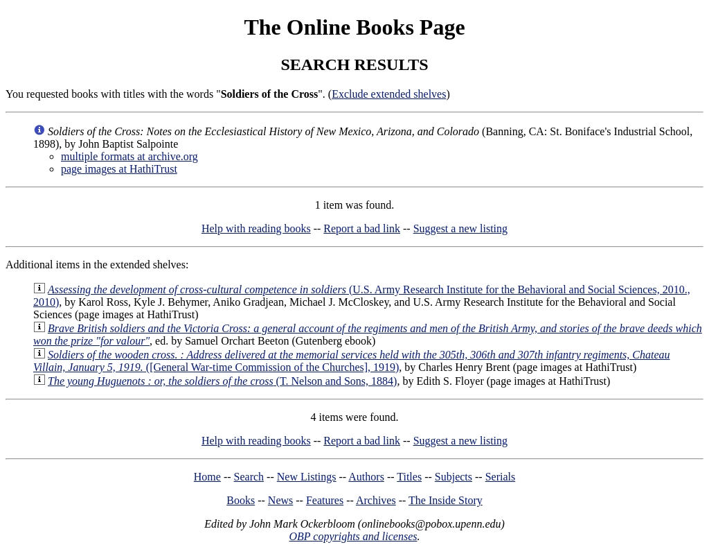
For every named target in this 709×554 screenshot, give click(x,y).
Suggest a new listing (460, 228)
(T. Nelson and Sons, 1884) (222, 381)
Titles (409, 477)
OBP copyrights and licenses (353, 536)
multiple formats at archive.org (129, 156)
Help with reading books (256, 228)
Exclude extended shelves (389, 94)
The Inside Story (446, 500)
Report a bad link (361, 228)
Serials (500, 477)
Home (207, 477)
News (280, 500)
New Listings (306, 477)
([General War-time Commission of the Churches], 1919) (351, 361)
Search (249, 477)
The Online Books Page (354, 27)
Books (240, 500)
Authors (366, 477)
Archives (376, 500)
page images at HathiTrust (119, 169)
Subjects (453, 477)
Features (324, 500)
